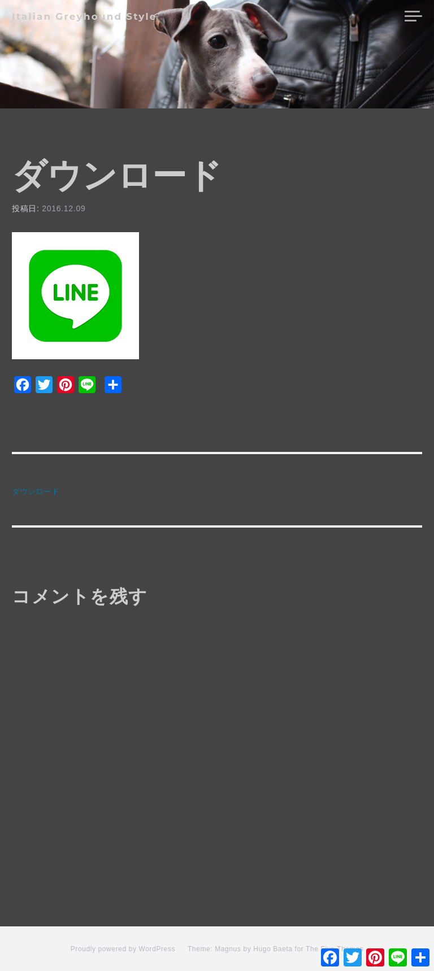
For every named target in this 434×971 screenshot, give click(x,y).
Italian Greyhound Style (84, 16)
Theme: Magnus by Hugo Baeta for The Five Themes (275, 949)
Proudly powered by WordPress (123, 949)
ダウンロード (35, 491)
